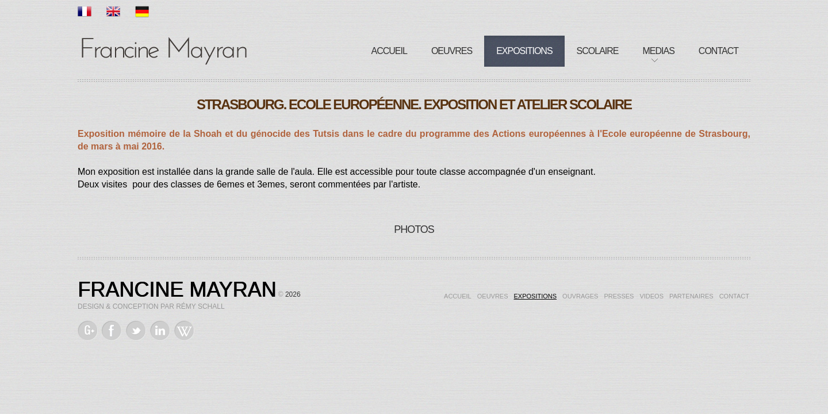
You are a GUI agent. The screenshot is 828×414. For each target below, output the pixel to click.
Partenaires (691, 296)
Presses (619, 296)
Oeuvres (451, 51)
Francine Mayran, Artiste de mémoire (164, 49)
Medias (658, 51)
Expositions (524, 51)
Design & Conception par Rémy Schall (151, 306)
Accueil (389, 51)
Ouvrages (580, 296)
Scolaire (598, 51)
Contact (718, 51)
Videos (651, 296)
